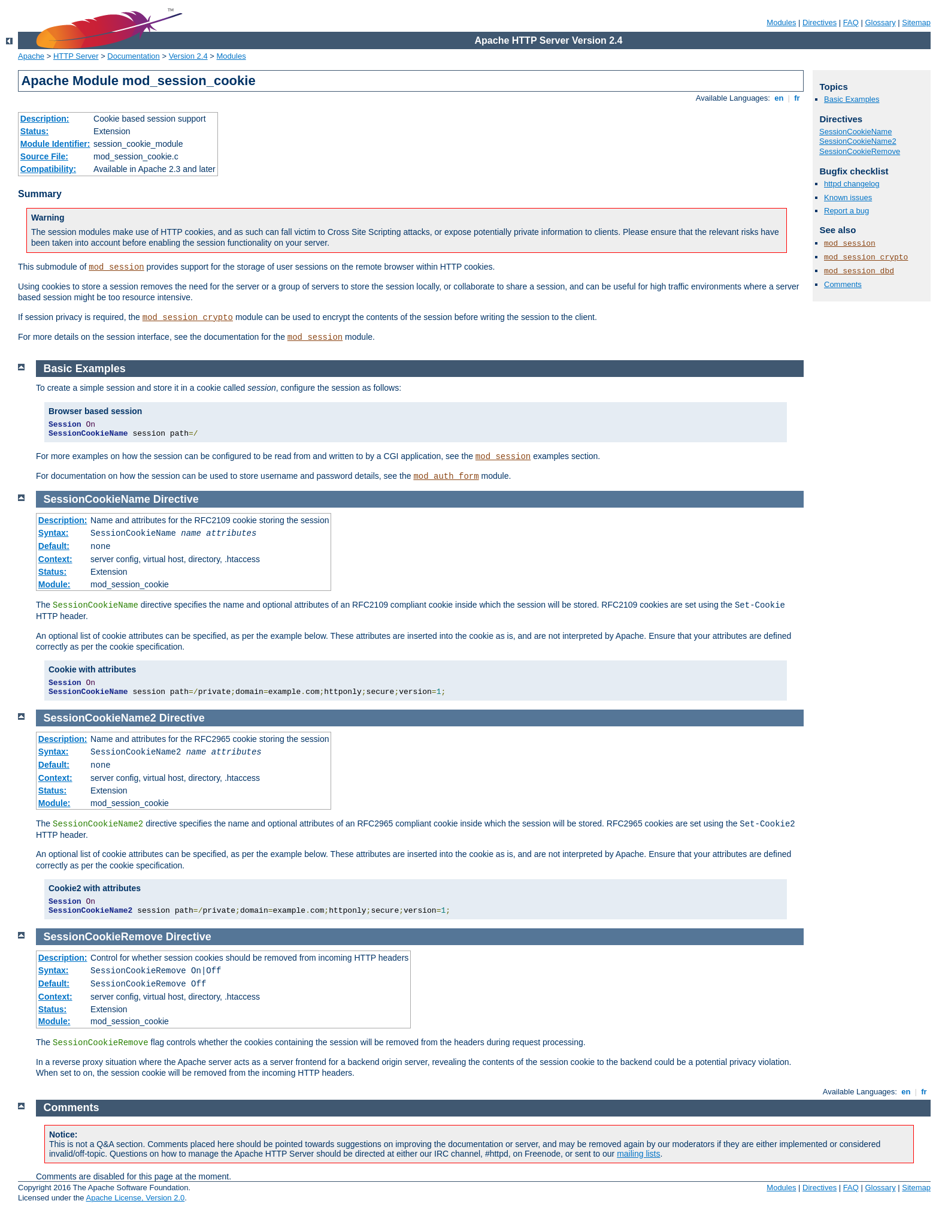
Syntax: (53, 533)
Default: (53, 546)
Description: (44, 118)
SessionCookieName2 (857, 141)
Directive (176, 499)
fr (797, 97)
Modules (781, 22)
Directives (819, 22)
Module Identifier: (55, 144)
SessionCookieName (855, 131)
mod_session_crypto (188, 317)
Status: (34, 131)
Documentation (133, 56)
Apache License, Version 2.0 (135, 1197)
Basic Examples (851, 99)
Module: (54, 584)
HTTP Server (76, 56)
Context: (55, 559)
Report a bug (846, 210)
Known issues (848, 197)
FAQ (851, 22)
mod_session (116, 267)
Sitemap (916, 22)
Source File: (44, 156)
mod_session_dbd (859, 271)
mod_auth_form (445, 476)
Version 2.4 (188, 56)
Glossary (880, 22)
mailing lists (638, 1153)
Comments (843, 284)
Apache (31, 56)
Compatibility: (48, 169)
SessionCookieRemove (859, 151)
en (779, 97)
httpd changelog (852, 183)
